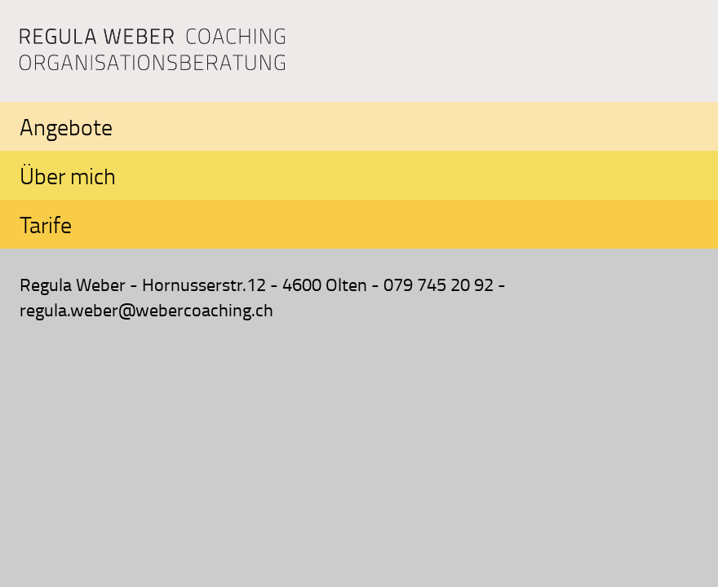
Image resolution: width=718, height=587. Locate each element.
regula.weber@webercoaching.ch (146, 309)
